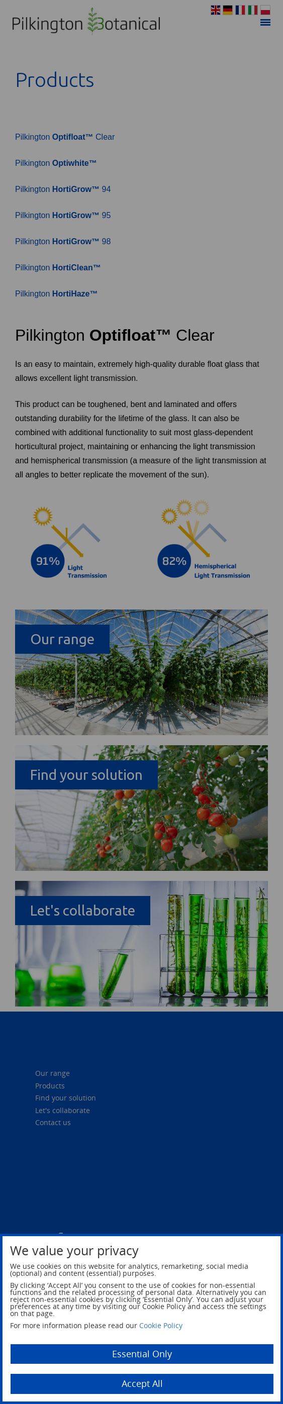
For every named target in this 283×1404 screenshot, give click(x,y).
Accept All (142, 1383)
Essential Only (142, 1354)
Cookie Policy (160, 1325)
